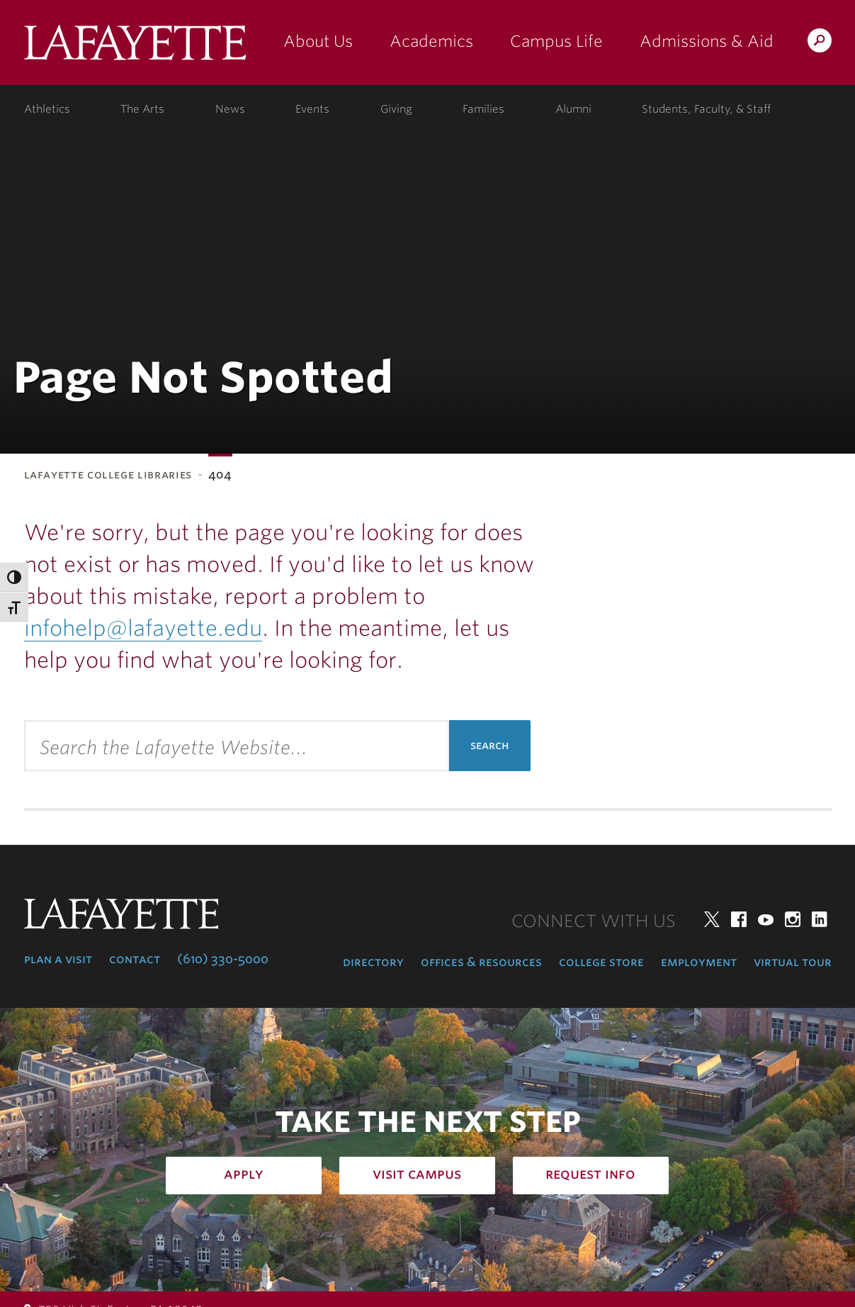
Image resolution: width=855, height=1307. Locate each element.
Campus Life (556, 41)
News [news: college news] (230, 109)
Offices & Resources (481, 962)
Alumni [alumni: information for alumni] (573, 109)
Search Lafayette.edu (820, 42)
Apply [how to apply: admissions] (244, 1173)
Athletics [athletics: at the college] (47, 109)
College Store (601, 962)
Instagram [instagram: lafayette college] (793, 919)
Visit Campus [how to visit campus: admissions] (417, 1173)
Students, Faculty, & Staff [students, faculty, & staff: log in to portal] (706, 109)
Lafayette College (135, 47)
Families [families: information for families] (483, 109)
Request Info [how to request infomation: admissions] (590, 1173)
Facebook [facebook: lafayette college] (739, 919)
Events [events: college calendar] (312, 109)
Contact (134, 959)
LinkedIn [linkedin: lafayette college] (820, 919)
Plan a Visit (58, 959)
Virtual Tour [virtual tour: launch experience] (793, 962)
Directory (373, 962)
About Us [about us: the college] (318, 41)
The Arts (142, 109)
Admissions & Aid (707, 41)
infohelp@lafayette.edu (143, 628)
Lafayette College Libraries (108, 474)
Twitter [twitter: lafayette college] (712, 919)
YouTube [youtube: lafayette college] (766, 919)
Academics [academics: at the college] (431, 41)
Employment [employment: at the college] (699, 962)
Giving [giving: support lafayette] (396, 109)
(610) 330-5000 (222, 959)
